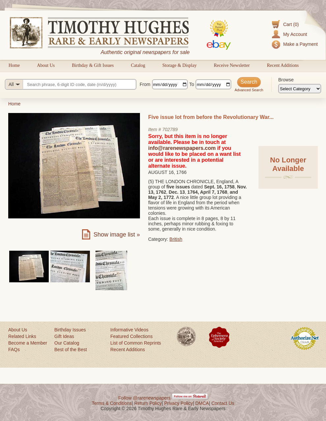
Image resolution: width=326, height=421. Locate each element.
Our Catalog (66, 343)
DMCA (202, 403)
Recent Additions (283, 65)
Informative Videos (129, 329)
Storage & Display (179, 65)
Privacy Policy (178, 403)
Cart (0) (291, 24)
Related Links (22, 336)
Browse (286, 79)
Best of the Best (70, 349)
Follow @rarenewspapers (144, 398)
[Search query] (70, 84)
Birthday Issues (70, 329)
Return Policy (148, 403)
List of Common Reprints (135, 343)
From (145, 84)
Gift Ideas (64, 336)
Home (14, 65)
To (191, 84)
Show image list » (117, 234)
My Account (295, 34)
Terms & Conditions (112, 403)
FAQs (14, 349)
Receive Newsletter (232, 65)
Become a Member (27, 343)
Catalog (138, 65)
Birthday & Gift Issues (93, 65)
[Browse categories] (299, 88)
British (176, 239)
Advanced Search (248, 90)
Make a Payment (300, 44)
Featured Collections (131, 336)
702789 (170, 129)
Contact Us (222, 403)
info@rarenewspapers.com (182, 148)
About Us (46, 65)
